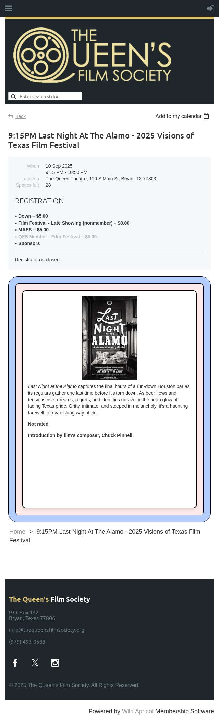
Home (17, 531)
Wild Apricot (138, 711)
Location (30, 178)
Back (20, 116)
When (33, 166)
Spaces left (27, 185)
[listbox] (183, 116)
